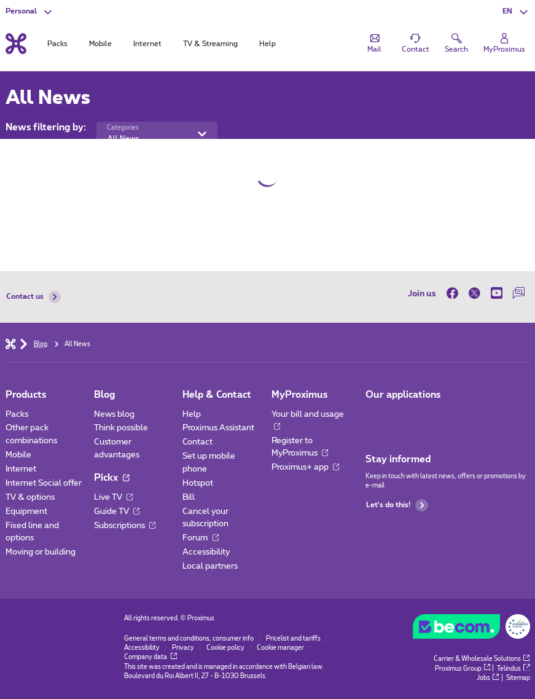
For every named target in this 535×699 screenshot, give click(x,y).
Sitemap (518, 678)
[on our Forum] (519, 293)
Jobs (488, 678)
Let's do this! (397, 505)
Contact (197, 442)
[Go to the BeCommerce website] (471, 629)
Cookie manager (280, 648)
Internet (21, 469)
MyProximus (299, 395)
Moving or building (41, 552)
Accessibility (206, 552)
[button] (516, 12)
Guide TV (116, 511)
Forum (200, 538)
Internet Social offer (44, 483)
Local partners (210, 566)
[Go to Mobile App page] (375, 417)
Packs (17, 414)
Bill (188, 497)
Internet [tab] (147, 43)
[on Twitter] (475, 293)
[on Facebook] (455, 293)
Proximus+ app (305, 467)
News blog (114, 414)
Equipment (26, 511)
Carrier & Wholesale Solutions (481, 659)
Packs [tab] (57, 43)
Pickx (111, 478)
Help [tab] (267, 43)
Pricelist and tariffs (293, 639)
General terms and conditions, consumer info (189, 639)
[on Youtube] (497, 293)
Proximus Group (462, 669)
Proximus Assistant (218, 428)
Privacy (183, 648)
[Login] (504, 43)
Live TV (113, 497)
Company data (150, 657)
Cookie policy (225, 648)
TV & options (30, 497)
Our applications (402, 395)
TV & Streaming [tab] (210, 43)
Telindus (513, 669)
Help (191, 414)
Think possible (121, 428)
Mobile (18, 455)
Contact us (33, 297)
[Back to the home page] (16, 44)
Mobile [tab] (100, 43)
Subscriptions (124, 525)
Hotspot (197, 483)
